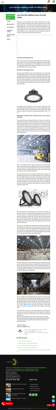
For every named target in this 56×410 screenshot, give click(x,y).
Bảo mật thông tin (34, 384)
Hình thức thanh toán (35, 388)
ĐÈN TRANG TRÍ (10, 24)
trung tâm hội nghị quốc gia (18, 388)
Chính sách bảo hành (34, 390)
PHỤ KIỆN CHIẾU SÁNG (11, 35)
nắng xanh (46, 408)
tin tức (27, 9)
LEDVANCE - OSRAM (10, 31)
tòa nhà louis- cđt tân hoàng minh (19, 384)
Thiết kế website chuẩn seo (38, 408)
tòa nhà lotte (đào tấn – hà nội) (19, 398)
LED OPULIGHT (10, 27)
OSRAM (8, 21)
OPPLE (8, 39)
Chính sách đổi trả (34, 386)
